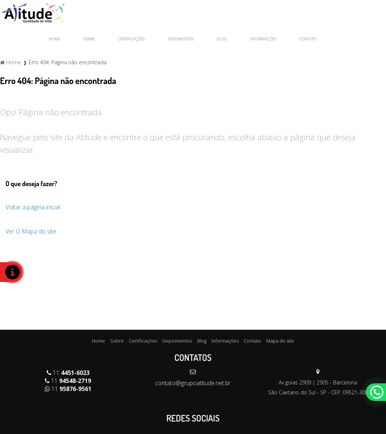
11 (68, 373)
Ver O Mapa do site (31, 231)
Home (54, 38)
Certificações (131, 38)
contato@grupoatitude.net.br (193, 383)
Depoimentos (181, 38)
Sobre (89, 38)
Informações (263, 38)
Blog (222, 38)
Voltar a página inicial (33, 207)
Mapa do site (280, 340)
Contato (308, 38)
